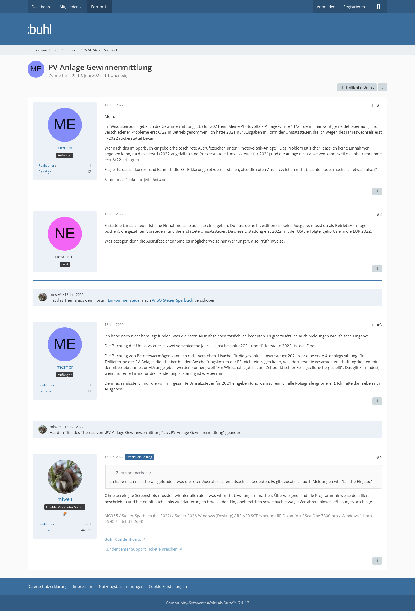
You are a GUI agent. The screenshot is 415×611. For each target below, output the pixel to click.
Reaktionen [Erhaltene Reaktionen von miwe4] (47, 524)
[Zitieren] (377, 191)
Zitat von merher (131, 472)
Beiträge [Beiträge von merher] (45, 171)
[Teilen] (382, 87)
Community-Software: (207, 602)
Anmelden (326, 6)
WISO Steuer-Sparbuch (172, 300)
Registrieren (354, 6)
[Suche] (378, 6)
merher (61, 75)
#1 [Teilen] (379, 105)
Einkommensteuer (124, 300)
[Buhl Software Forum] (207, 29)
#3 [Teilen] (379, 324)
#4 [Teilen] (379, 457)
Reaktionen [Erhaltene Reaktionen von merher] (47, 165)
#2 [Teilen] (379, 214)
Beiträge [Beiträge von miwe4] (45, 530)
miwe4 (55, 294)
